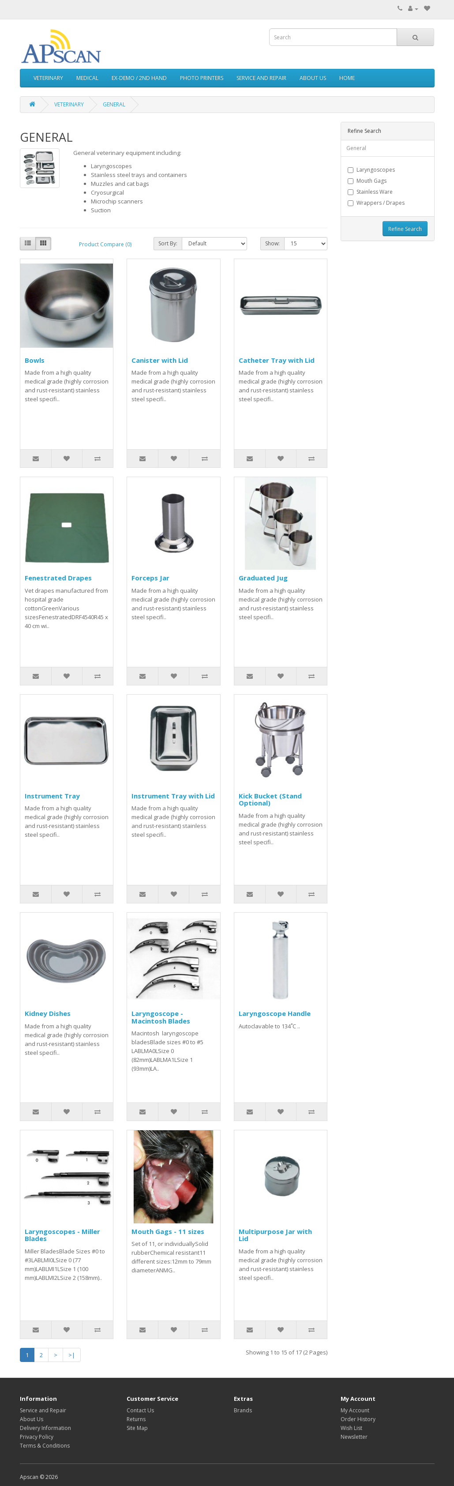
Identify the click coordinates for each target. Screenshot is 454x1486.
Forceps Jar (150, 577)
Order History (358, 1419)
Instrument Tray (52, 795)
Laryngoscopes (371, 169)
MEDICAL (87, 78)
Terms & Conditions (45, 1445)
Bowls (35, 360)
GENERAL (114, 104)
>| (71, 1355)
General (356, 148)
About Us (31, 1419)
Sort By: (167, 243)
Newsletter (354, 1437)
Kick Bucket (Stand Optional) (270, 799)
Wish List (351, 1428)
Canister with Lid (159, 360)
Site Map (137, 1428)
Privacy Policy (36, 1437)
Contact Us (140, 1410)
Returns (136, 1419)
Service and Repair (43, 1410)
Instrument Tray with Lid (173, 795)
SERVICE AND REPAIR (261, 78)
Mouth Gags (367, 180)
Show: (272, 243)
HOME (347, 78)
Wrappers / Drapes (376, 203)
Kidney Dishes (48, 1013)
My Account (355, 1410)
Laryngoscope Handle (275, 1013)
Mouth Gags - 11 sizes (167, 1231)
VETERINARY (48, 78)
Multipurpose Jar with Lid (275, 1235)
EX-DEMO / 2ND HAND (139, 78)
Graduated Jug (263, 577)
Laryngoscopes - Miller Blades (62, 1235)
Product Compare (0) (105, 244)
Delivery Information (45, 1428)
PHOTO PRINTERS (201, 78)
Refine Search (405, 229)
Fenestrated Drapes (58, 577)
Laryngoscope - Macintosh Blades (160, 1017)
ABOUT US (313, 78)
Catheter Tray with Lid (277, 360)
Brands (243, 1410)
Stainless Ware (370, 192)
